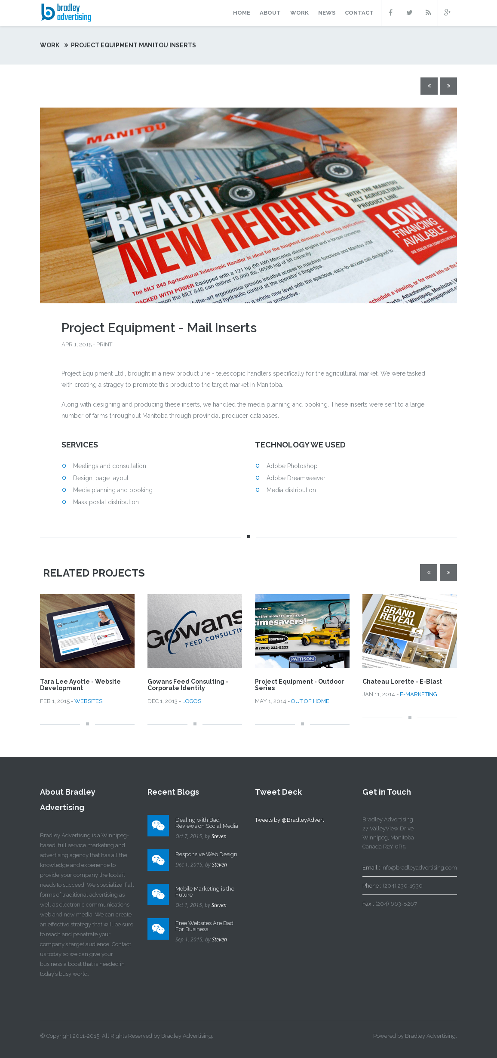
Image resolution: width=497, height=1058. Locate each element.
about (270, 12)
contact (359, 12)
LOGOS (191, 701)
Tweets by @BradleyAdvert (289, 820)
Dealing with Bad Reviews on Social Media (206, 823)
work (299, 12)
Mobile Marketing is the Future (204, 891)
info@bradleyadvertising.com (419, 867)
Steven (219, 836)
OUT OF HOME (310, 701)
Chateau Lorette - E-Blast (402, 681)
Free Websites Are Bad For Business (204, 926)
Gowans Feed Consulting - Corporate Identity (187, 684)
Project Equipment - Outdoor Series (299, 684)
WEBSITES (88, 701)
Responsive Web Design (206, 854)
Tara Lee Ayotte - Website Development (80, 684)
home (241, 12)
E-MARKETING (418, 694)
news (326, 12)
